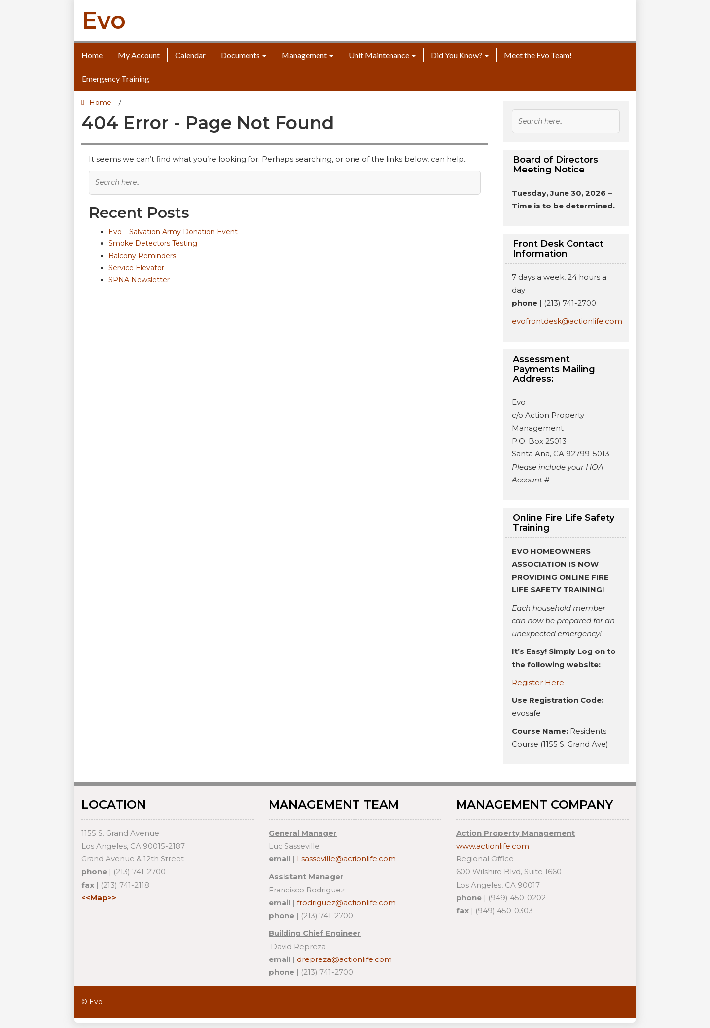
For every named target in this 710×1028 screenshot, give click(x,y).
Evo (103, 20)
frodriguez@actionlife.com (346, 902)
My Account (139, 55)
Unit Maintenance (379, 55)
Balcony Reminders (142, 255)
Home (92, 55)
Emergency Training (115, 78)
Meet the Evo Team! (538, 55)
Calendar (190, 55)
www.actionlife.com (492, 846)
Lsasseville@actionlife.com (346, 858)
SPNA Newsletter (139, 279)
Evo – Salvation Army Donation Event (173, 231)
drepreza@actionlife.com (344, 959)
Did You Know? (456, 55)
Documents (240, 55)
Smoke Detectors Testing (152, 243)
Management (304, 55)
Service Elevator (136, 267)
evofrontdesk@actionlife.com (567, 321)
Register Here (538, 682)
